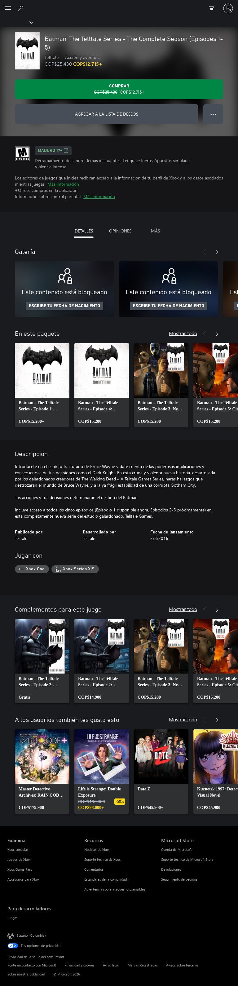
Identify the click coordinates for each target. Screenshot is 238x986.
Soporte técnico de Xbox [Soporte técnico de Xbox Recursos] (102, 859)
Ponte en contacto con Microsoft (31, 965)
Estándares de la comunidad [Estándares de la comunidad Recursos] (105, 879)
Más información (63, 184)
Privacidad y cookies (79, 965)
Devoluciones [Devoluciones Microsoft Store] (171, 869)
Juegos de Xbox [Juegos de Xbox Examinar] (18, 859)
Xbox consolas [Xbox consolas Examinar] (18, 849)
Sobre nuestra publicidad (26, 974)
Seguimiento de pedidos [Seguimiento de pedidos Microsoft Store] (179, 879)
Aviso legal (111, 965)
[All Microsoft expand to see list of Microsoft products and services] (7, 8)
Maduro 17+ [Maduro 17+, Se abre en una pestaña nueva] (53, 150)
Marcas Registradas (143, 965)
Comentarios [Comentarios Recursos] (94, 869)
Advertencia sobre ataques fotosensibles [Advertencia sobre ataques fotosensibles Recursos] (114, 889)
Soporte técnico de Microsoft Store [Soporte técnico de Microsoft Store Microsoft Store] (187, 859)
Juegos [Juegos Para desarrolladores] (12, 918)
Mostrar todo (183, 333)
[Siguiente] (217, 252)
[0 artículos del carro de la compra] (213, 8)
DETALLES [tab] (84, 231)
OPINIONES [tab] (120, 231)
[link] (42, 385)
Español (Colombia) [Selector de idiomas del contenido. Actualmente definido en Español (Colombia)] (31, 935)
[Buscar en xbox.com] (21, 8)
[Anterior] (204, 252)
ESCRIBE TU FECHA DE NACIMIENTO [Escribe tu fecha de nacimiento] (64, 306)
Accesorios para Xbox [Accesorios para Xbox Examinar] (23, 879)
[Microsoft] (119, 4)
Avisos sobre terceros (182, 965)
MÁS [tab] (155, 231)
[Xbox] (16, 22)
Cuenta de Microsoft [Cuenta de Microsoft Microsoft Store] (176, 849)
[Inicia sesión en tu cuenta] (228, 8)
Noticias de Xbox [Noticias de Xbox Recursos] (96, 849)
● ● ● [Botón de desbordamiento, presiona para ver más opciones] (213, 114)
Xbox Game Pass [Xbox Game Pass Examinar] (19, 869)
